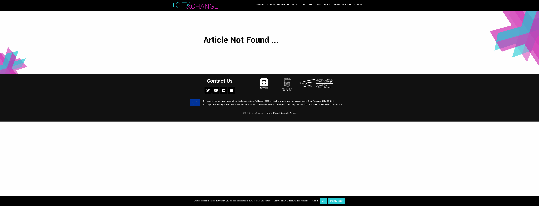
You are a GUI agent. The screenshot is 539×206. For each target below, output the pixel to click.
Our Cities (299, 4)
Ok (323, 201)
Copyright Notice (288, 113)
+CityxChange (278, 4)
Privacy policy (336, 201)
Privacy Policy (272, 113)
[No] (535, 201)
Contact (360, 4)
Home (260, 4)
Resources (342, 4)
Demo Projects (319, 4)
